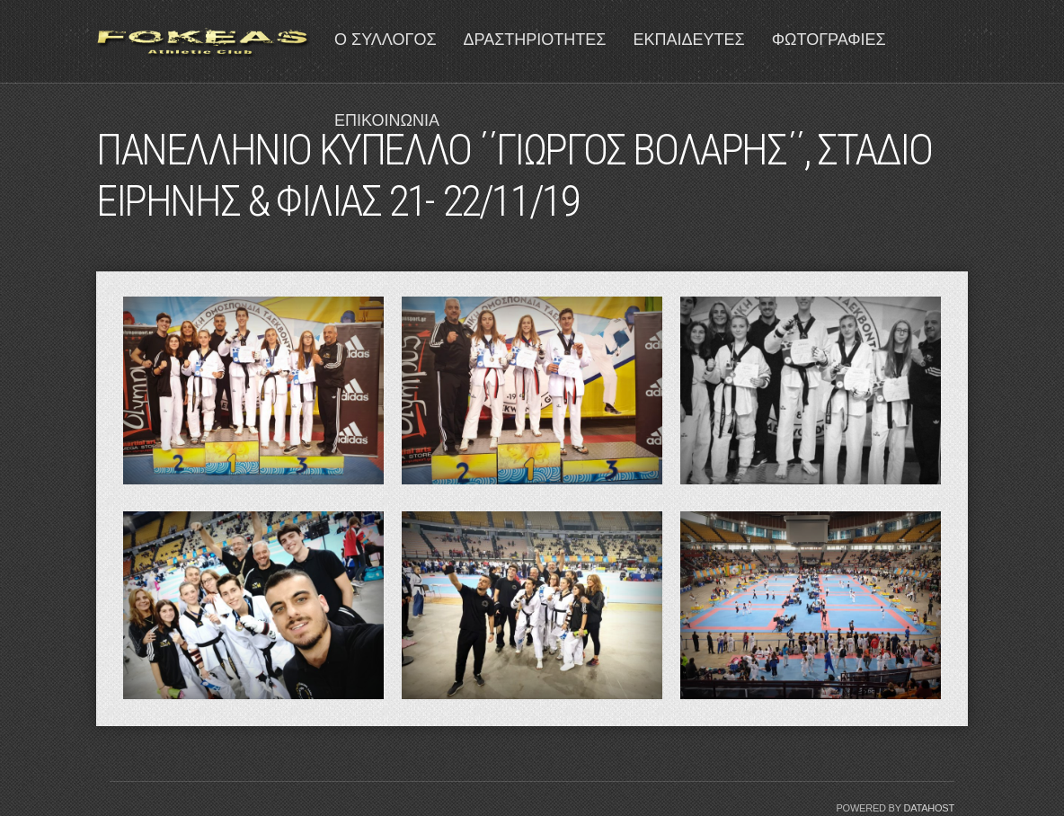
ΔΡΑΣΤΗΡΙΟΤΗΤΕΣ (535, 40)
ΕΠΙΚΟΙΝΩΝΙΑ (386, 120)
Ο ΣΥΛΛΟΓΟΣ (385, 40)
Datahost (928, 808)
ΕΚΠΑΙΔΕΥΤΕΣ (688, 40)
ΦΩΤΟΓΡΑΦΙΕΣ (829, 40)
